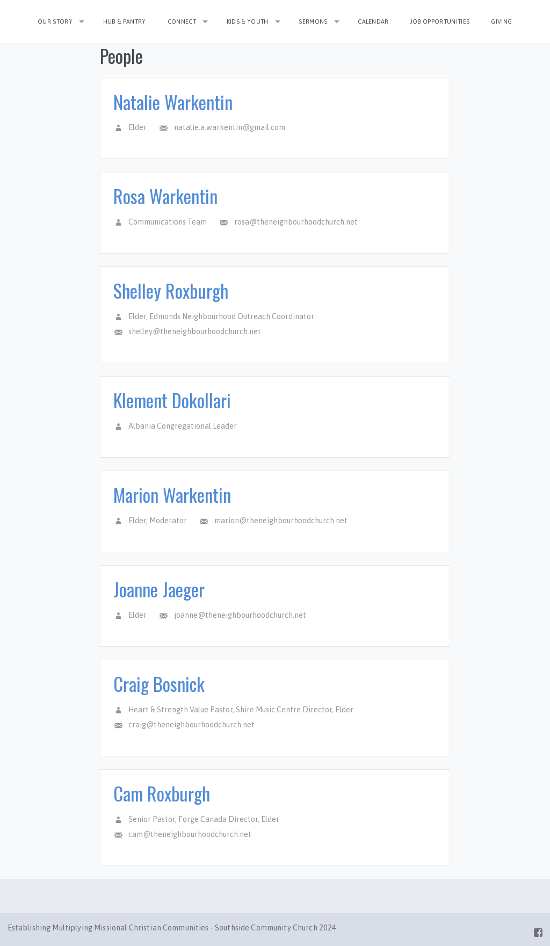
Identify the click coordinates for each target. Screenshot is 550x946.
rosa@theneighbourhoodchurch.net (296, 222)
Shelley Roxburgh (170, 290)
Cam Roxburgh (161, 793)
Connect (182, 21)
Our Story (55, 21)
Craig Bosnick (159, 683)
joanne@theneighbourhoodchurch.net (240, 615)
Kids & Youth (248, 21)
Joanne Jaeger (159, 589)
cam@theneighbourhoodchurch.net (189, 834)
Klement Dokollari (172, 400)
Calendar (373, 21)
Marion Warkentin (172, 494)
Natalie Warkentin (173, 101)
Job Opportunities (440, 21)
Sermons (313, 21)
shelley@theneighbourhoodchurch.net (194, 331)
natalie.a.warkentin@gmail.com (229, 127)
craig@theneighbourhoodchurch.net (191, 724)
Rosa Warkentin (165, 196)
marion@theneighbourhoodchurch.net (281, 520)
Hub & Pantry (124, 21)
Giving (501, 21)
